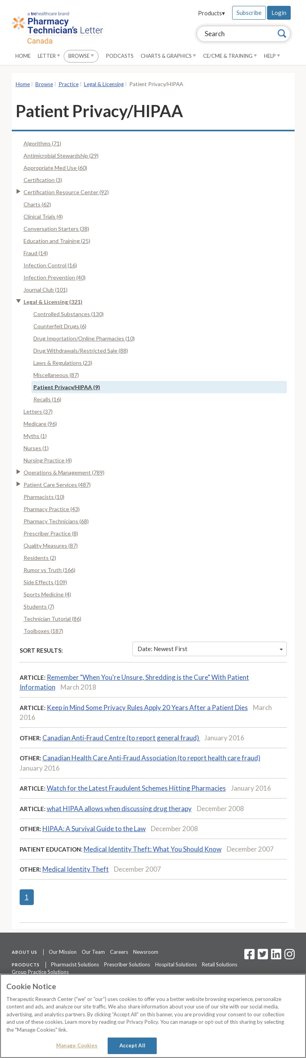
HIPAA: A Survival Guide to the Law (94, 828)
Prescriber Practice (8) (51, 533)
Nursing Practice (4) (48, 460)
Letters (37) (38, 411)
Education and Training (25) (57, 240)
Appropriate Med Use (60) (55, 167)
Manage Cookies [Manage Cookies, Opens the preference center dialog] (77, 1045)
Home (23, 56)
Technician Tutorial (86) (52, 618)
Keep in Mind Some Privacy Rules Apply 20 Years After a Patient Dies (147, 707)
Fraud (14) (36, 253)
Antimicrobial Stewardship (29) (61, 155)
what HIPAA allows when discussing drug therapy (119, 808)
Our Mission (63, 952)
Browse (81, 56)
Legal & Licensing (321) (53, 301)
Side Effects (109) (45, 582)
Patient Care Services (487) (57, 484)
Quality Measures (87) (51, 545)
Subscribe (249, 12)
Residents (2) (40, 557)
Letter (49, 56)
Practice (69, 84)
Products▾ (211, 13)
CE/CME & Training (230, 56)
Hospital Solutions (176, 964)
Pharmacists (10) (44, 496)
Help (272, 56)
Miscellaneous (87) (56, 375)
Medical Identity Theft (75, 869)
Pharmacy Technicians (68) (56, 521)
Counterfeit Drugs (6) (59, 326)
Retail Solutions (219, 964)
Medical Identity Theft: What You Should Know (153, 849)
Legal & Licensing (104, 84)
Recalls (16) (47, 399)
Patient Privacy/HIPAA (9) (66, 387)
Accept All (132, 1045)
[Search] (282, 33)
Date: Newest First (210, 648)
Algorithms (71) (42, 143)
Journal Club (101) (46, 289)
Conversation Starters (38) (56, 228)
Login (278, 12)
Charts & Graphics (168, 56)
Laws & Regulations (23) (62, 362)
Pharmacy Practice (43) (52, 509)
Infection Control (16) (50, 265)
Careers (119, 952)
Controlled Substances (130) (68, 314)
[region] (153, 1016)
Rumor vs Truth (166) (49, 570)
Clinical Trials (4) (43, 216)
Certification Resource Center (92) (66, 192)
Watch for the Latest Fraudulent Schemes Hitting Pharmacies (136, 788)
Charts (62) (37, 204)
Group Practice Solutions (40, 972)
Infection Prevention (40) (55, 277)
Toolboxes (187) (43, 630)
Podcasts (120, 56)
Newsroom (145, 952)
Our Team (93, 952)
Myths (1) (35, 435)
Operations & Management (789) (64, 472)
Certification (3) (43, 180)
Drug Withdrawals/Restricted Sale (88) (80, 350)
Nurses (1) (36, 448)
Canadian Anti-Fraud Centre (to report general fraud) (121, 738)
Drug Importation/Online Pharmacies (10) (84, 338)
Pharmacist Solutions (75, 964)
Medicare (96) (40, 423)
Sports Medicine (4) (47, 594)
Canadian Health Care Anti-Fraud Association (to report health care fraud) (151, 758)
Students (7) (39, 606)
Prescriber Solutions (127, 964)
